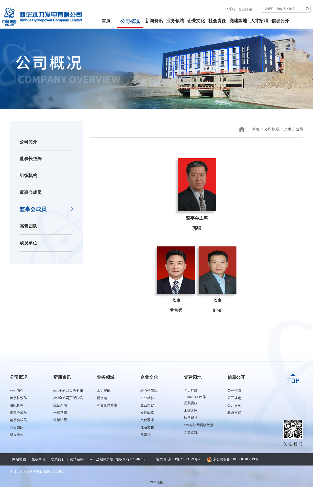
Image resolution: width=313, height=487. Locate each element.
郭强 (196, 228)
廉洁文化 (147, 427)
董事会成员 (31, 192)
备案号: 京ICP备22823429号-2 (178, 459)
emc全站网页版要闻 (68, 390)
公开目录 (234, 405)
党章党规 (191, 432)
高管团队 (28, 226)
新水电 (102, 398)
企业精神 (147, 398)
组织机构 (28, 175)
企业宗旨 (147, 405)
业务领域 (175, 20)
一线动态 (60, 412)
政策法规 (60, 420)
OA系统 (229, 9)
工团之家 (191, 410)
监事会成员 (33, 209)
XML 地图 (156, 482)
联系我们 (58, 459)
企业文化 (196, 20)
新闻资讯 (154, 20)
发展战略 (147, 412)
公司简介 (28, 141)
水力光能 (104, 390)
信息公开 (280, 20)
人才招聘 (259, 20)
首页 (106, 20)
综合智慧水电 (107, 405)
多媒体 (145, 434)
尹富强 (176, 310)
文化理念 (147, 420)
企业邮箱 (245, 9)
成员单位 (28, 243)
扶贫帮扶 (191, 418)
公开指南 (234, 390)
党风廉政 (191, 403)
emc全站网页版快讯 (68, 398)
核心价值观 (148, 390)
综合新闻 (60, 405)
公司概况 (130, 21)
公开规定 (234, 398)
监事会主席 (197, 218)
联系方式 (234, 412)
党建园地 (238, 20)
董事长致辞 (31, 158)
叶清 (217, 310)
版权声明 (38, 459)
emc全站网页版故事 (198, 425)
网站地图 (19, 459)
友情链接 (77, 459)
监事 (176, 300)
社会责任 (217, 20)
